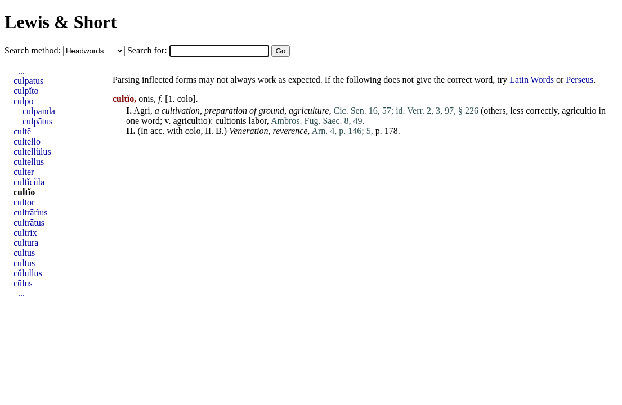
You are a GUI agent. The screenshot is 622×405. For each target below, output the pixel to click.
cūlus (23, 283)
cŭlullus (28, 273)
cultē (22, 131)
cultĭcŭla (29, 182)
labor (258, 120)
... (21, 70)
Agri (141, 110)
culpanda (39, 111)
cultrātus (29, 222)
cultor (24, 202)
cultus (24, 253)
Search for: (148, 50)
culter (24, 172)
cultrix (25, 232)
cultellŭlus (32, 151)
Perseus (579, 79)
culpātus (28, 81)
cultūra (26, 243)
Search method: (34, 50)
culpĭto (26, 91)
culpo (24, 101)
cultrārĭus (30, 212)
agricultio (579, 110)
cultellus (29, 161)
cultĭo (24, 192)
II (208, 131)
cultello (27, 141)
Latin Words (531, 79)
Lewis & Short (61, 22)
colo (185, 99)
